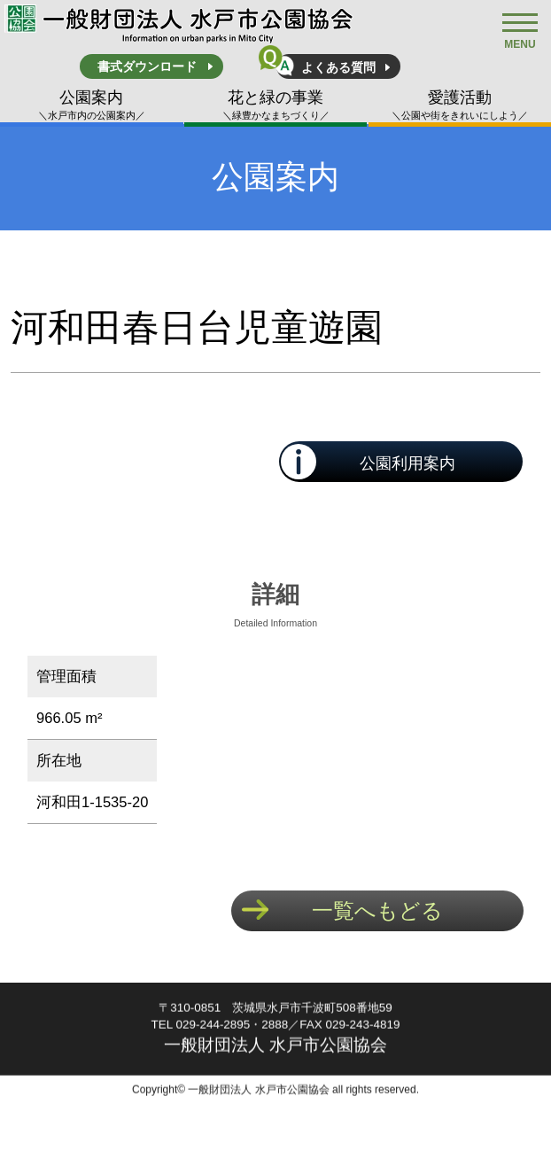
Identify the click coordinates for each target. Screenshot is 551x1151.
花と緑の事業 (276, 105)
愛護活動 (460, 105)
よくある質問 (338, 67)
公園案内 (91, 105)
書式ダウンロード (147, 66)
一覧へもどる (377, 910)
